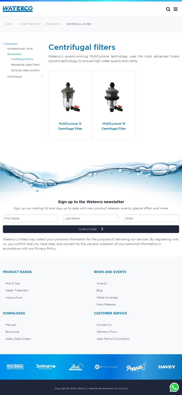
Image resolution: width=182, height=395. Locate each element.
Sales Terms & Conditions (113, 338)
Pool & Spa (13, 283)
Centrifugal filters (79, 24)
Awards (102, 283)
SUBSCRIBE (91, 229)
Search (168, 9)
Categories (10, 43)
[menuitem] (45, 283)
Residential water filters (25, 64)
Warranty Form (107, 331)
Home (9, 24)
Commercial (14, 76)
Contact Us (104, 324)
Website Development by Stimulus (108, 388)
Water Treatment (29, 24)
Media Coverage (107, 297)
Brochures (12, 331)
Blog (100, 290)
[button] (175, 9)
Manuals (11, 324)
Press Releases (106, 304)
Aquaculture (14, 297)
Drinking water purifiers (25, 70)
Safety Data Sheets (18, 338)
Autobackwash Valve (20, 48)
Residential (53, 24)
